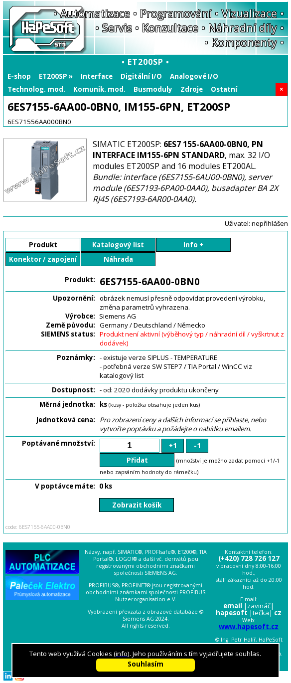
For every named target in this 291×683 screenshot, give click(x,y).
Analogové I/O (194, 76)
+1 (173, 445)
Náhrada (118, 259)
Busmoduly (153, 89)
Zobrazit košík (136, 505)
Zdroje (191, 89)
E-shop (19, 76)
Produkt (43, 244)
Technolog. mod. (36, 89)
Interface (97, 76)
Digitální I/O (141, 76)
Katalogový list (118, 244)
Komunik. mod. (99, 89)
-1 (197, 445)
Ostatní (224, 89)
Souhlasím (145, 664)
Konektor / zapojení (43, 259)
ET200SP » (56, 76)
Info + (193, 244)
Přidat (137, 460)
